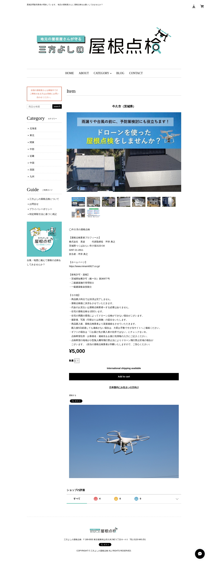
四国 (32, 169)
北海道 (33, 128)
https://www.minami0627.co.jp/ (84, 266)
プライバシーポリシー (40, 209)
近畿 (32, 156)
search (57, 106)
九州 (32, 176)
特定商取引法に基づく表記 (43, 214)
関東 (32, 142)
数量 (71, 360)
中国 (32, 162)
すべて (76, 498)
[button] (102, 73)
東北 (32, 135)
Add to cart (124, 376)
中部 (32, 149)
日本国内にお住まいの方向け (124, 387)
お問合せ (34, 204)
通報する (72, 395)
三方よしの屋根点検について (44, 199)
